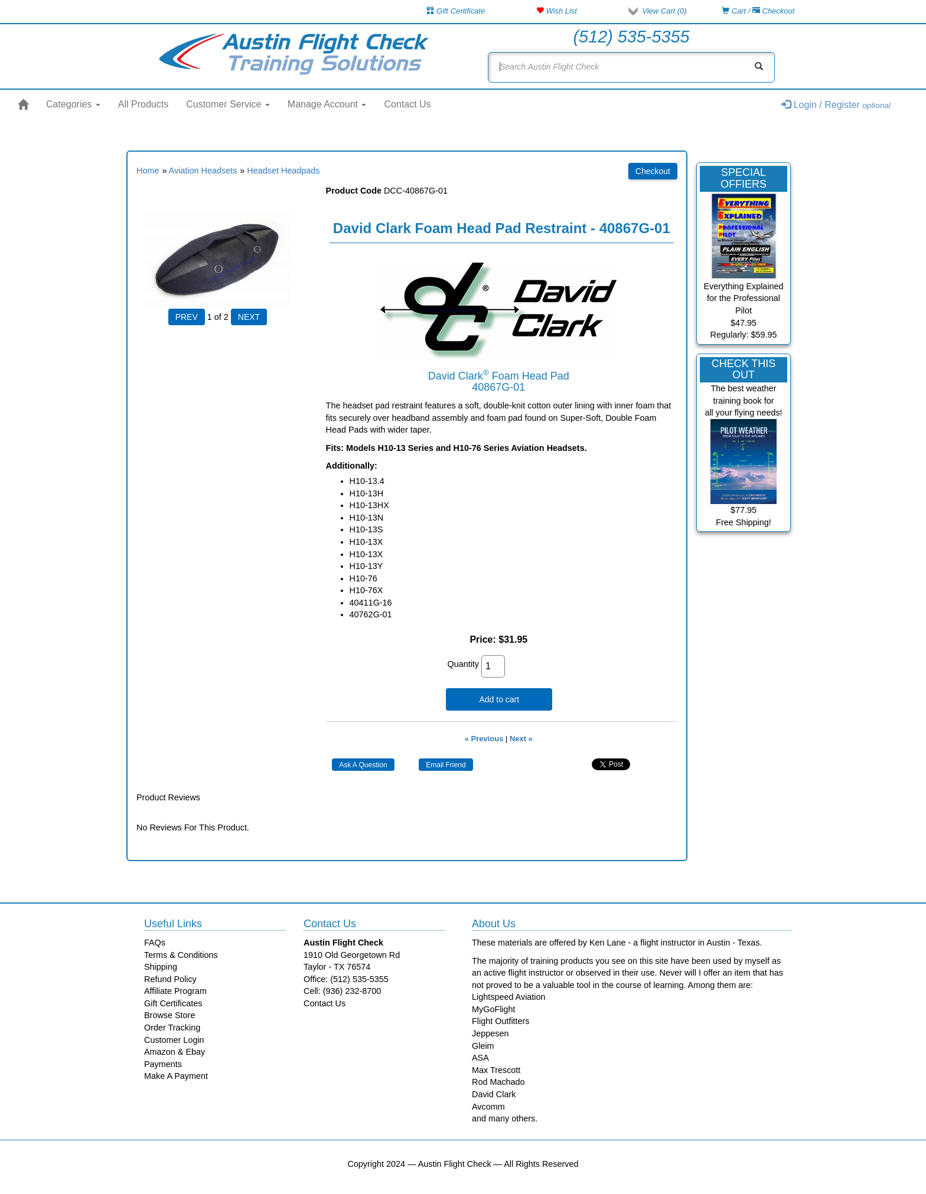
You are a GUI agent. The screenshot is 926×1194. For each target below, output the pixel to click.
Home (147, 170)
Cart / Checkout (758, 10)
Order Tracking (172, 1027)
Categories (73, 104)
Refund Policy (170, 979)
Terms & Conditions (181, 955)
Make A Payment (176, 1076)
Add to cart (499, 699)
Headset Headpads (283, 170)
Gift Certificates (173, 1003)
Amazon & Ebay (174, 1051)
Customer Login (174, 1040)
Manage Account (327, 104)
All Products (143, 104)
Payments (163, 1064)
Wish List (556, 10)
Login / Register (836, 105)
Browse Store (169, 1015)
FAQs (154, 942)
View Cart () (664, 10)
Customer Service (228, 104)
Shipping (160, 966)
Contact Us (407, 104)
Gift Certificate (455, 10)
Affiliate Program (175, 991)
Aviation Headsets (203, 170)
